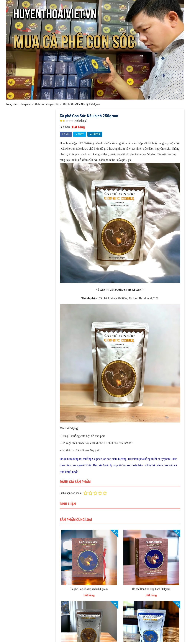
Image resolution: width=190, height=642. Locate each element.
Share (65, 134)
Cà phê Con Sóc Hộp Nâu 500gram (89, 589)
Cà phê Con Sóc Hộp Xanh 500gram (151, 589)
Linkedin (95, 134)
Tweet (80, 134)
